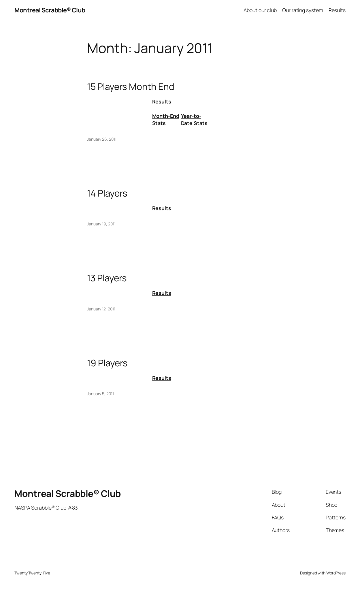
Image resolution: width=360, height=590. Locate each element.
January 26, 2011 (101, 139)
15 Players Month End (130, 86)
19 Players (107, 363)
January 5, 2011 (100, 393)
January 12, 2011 (101, 309)
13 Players (107, 278)
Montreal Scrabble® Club (49, 10)
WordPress (336, 573)
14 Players (107, 193)
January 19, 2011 (101, 224)
